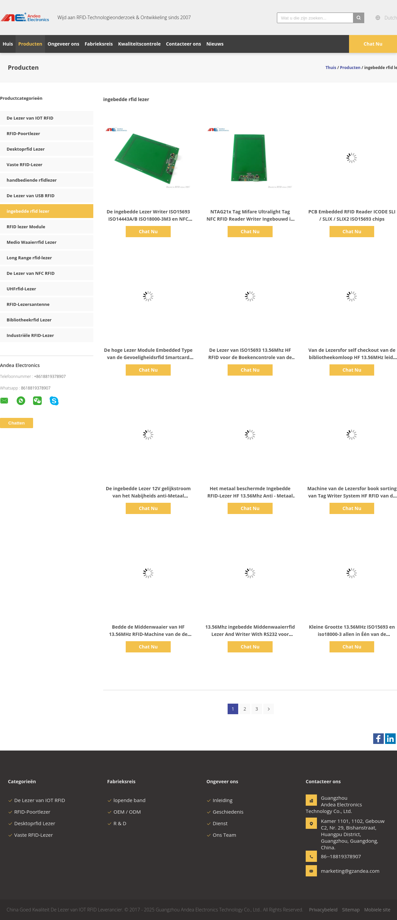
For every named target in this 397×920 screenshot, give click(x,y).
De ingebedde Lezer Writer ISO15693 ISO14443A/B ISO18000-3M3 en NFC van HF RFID (148, 218)
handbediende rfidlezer (32, 180)
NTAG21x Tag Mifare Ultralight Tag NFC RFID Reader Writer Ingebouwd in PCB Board (249, 218)
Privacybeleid (323, 909)
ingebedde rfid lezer (28, 211)
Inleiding (219, 800)
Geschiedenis (224, 811)
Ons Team (221, 834)
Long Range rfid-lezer (29, 258)
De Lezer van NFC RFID (31, 273)
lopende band (126, 800)
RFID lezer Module (26, 227)
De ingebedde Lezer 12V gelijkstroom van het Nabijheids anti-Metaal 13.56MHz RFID (148, 495)
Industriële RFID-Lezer (30, 335)
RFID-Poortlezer (23, 133)
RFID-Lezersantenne (28, 304)
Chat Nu (373, 44)
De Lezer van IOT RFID (30, 118)
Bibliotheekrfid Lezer (29, 320)
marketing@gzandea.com (342, 870)
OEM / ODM (124, 811)
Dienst (217, 823)
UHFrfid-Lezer (21, 289)
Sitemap (351, 909)
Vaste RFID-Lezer (24, 164)
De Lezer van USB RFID (31, 196)
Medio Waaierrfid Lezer (32, 242)
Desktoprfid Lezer (26, 149)
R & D (116, 823)
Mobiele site (377, 909)
